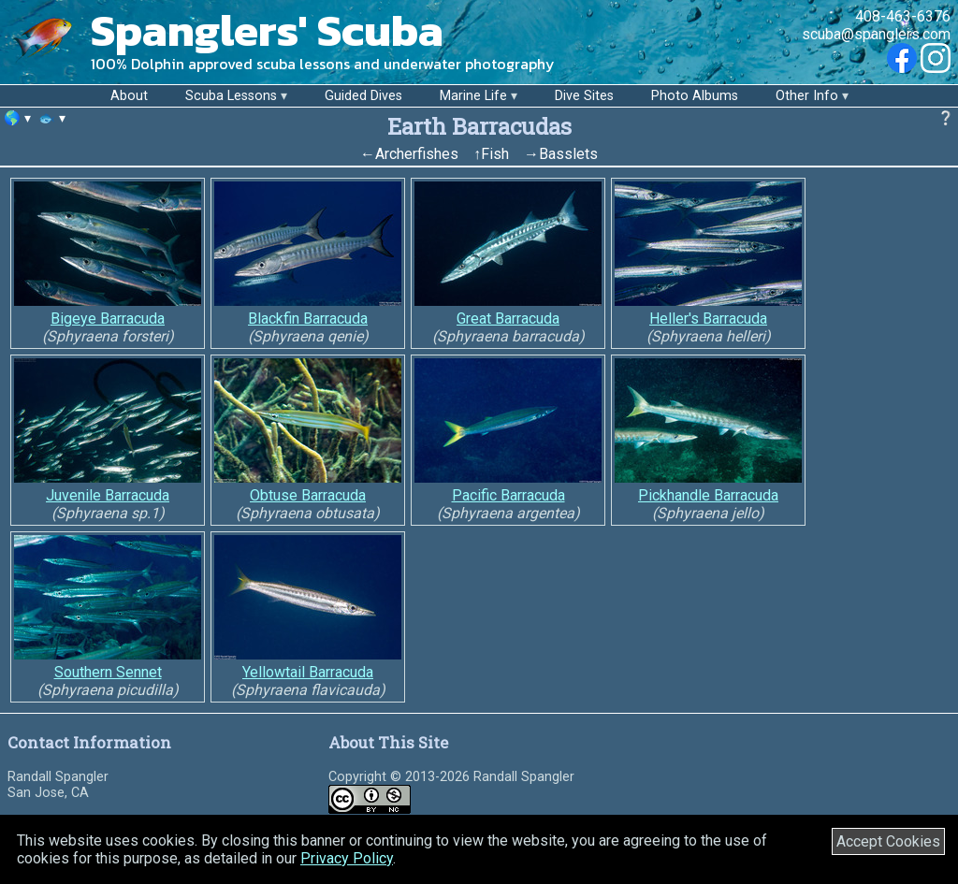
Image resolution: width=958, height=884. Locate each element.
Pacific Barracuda (508, 495)
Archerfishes (416, 154)
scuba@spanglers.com (876, 34)
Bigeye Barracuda (108, 318)
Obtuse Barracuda (308, 495)
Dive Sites (584, 96)
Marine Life (473, 96)
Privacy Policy (346, 858)
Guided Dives (363, 96)
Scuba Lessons (231, 96)
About (129, 96)
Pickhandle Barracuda (708, 495)
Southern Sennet (108, 672)
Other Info (807, 96)
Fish (495, 154)
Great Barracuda (508, 318)
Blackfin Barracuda (308, 318)
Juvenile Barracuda (107, 495)
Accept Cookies (888, 841)
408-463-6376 (903, 16)
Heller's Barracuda (708, 318)
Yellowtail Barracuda (307, 672)
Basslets (568, 154)
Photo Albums (694, 96)
